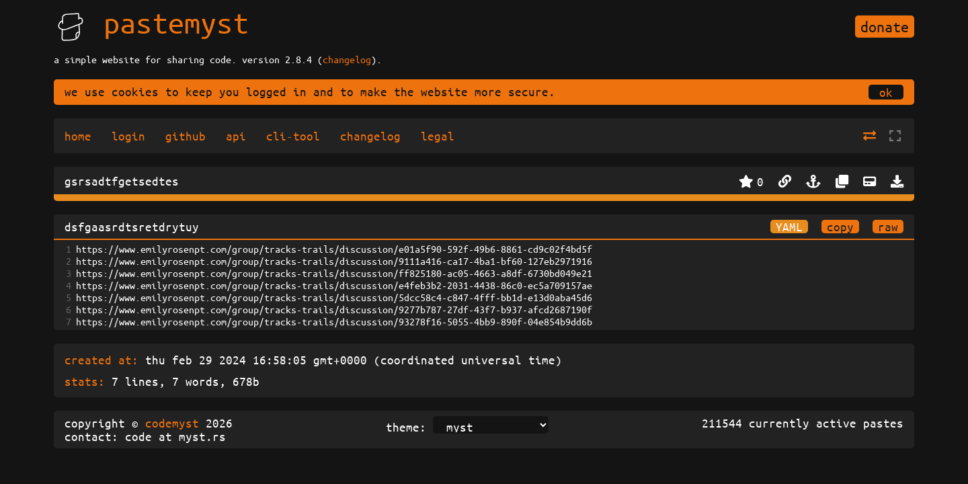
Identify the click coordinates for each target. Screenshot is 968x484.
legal (437, 136)
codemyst (172, 423)
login (128, 136)
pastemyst (176, 22)
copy (840, 226)
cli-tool (293, 136)
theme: (406, 427)
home (78, 136)
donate (884, 26)
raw (888, 226)
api (236, 136)
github (185, 136)
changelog (347, 59)
